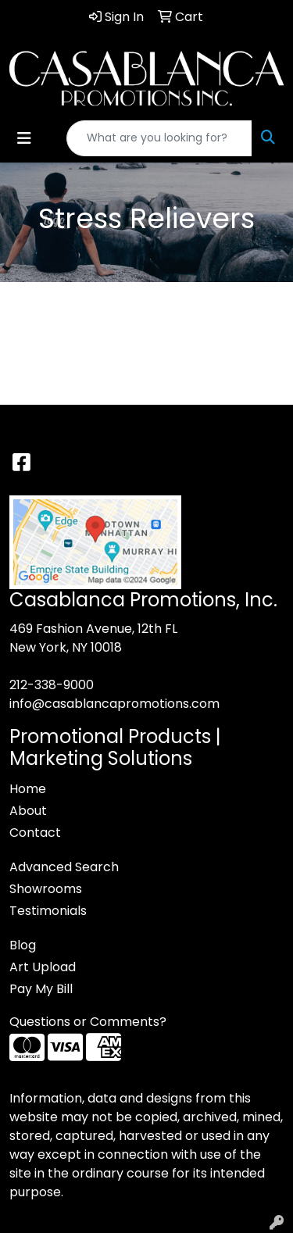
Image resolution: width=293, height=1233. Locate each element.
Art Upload (42, 967)
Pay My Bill (41, 989)
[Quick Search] (159, 138)
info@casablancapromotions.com (114, 704)
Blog (22, 945)
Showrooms (45, 889)
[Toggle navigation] (24, 138)
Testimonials (48, 911)
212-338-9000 (51, 685)
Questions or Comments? (87, 1022)
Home (27, 789)
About (28, 811)
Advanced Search (64, 867)
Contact (35, 833)
